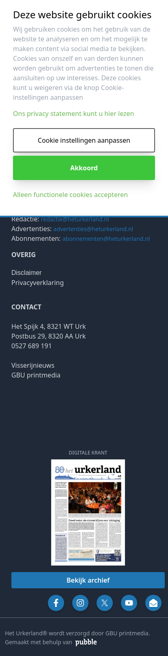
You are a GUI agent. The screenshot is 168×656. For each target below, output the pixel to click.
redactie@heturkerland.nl (75, 219)
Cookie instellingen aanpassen (84, 140)
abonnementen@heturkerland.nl (106, 238)
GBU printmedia (35, 375)
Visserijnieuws (32, 365)
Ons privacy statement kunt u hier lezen (73, 113)
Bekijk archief (88, 580)
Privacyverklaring (37, 282)
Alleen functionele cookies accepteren (70, 194)
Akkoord (84, 167)
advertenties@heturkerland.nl (94, 229)
